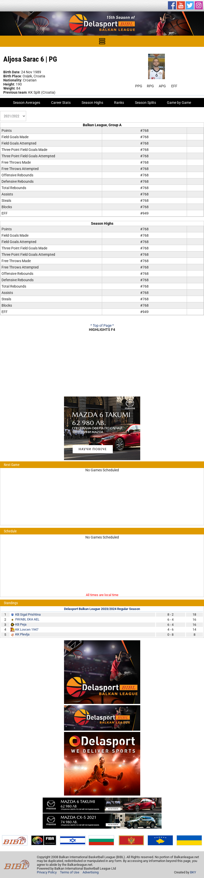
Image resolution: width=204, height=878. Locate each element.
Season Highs (92, 103)
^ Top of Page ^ (102, 325)
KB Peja (20, 624)
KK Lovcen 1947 (26, 629)
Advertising (91, 872)
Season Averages (26, 103)
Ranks (119, 103)
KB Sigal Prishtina (28, 614)
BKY (193, 872)
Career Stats (61, 103)
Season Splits (145, 103)
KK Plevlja (22, 634)
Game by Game (179, 103)
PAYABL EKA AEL (27, 619)
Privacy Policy (47, 872)
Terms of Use (69, 872)
